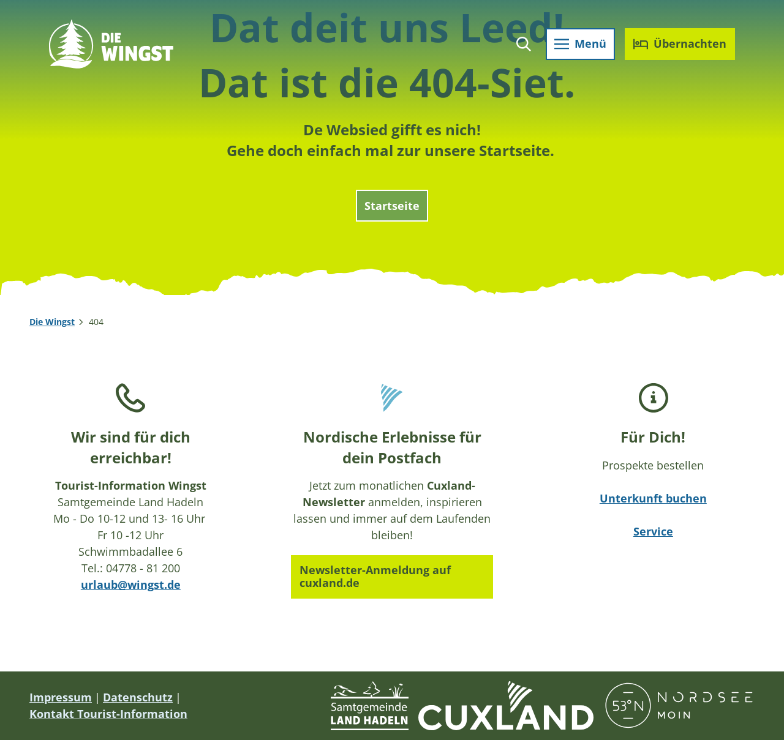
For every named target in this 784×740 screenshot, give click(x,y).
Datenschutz (138, 697)
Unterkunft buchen (653, 498)
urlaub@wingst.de (131, 585)
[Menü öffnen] (580, 44)
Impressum (60, 697)
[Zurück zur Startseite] (111, 44)
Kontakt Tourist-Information (108, 713)
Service (653, 531)
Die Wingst (52, 321)
